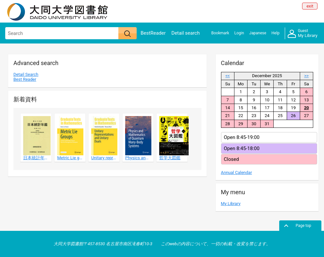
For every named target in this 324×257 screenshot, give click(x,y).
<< (228, 75)
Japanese (257, 33)
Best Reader (24, 79)
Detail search (185, 33)
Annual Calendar (236, 172)
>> (306, 75)
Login (239, 33)
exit (309, 6)
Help (275, 33)
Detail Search (25, 74)
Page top (303, 225)
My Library (302, 33)
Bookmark (220, 33)
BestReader (153, 33)
